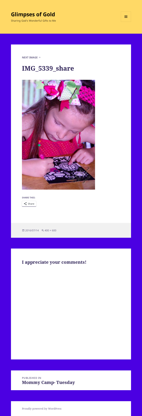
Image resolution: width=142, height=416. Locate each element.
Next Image (30, 57)
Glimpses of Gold (33, 14)
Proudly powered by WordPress (41, 408)
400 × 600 (50, 230)
